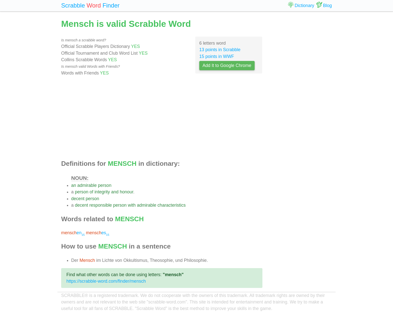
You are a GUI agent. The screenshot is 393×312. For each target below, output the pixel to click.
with (132, 205)
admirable (86, 185)
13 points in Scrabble (219, 49)
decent (77, 198)
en (73, 232)
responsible (100, 205)
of (91, 191)
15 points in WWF (216, 56)
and (114, 191)
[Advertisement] (161, 118)
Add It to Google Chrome (227, 65)
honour (126, 191)
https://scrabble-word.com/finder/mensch (106, 281)
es (97, 232)
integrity (102, 191)
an (73, 185)
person (105, 185)
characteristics (171, 205)
